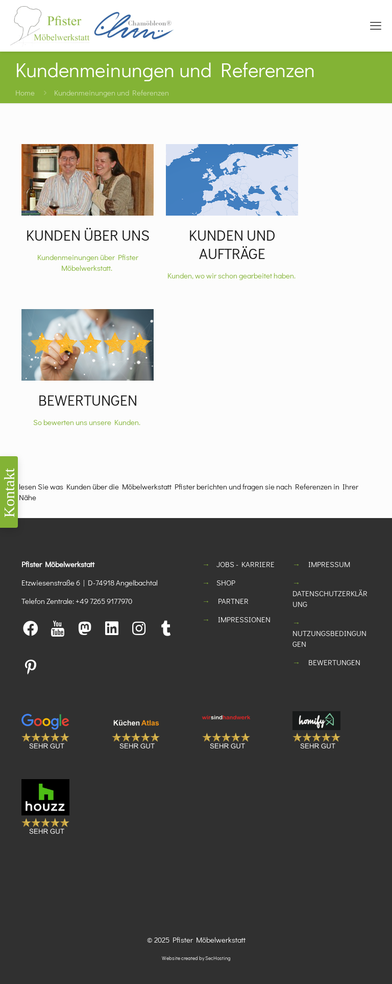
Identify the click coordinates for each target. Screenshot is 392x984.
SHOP (225, 582)
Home (25, 92)
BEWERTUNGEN (87, 400)
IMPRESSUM (329, 564)
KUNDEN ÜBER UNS (88, 235)
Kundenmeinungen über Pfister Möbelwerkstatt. (87, 262)
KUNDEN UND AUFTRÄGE (232, 244)
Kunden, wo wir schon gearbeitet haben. (232, 275)
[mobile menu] (375, 25)
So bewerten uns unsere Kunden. (87, 422)
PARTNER (233, 601)
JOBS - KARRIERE (245, 564)
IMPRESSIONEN (244, 619)
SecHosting (218, 958)
